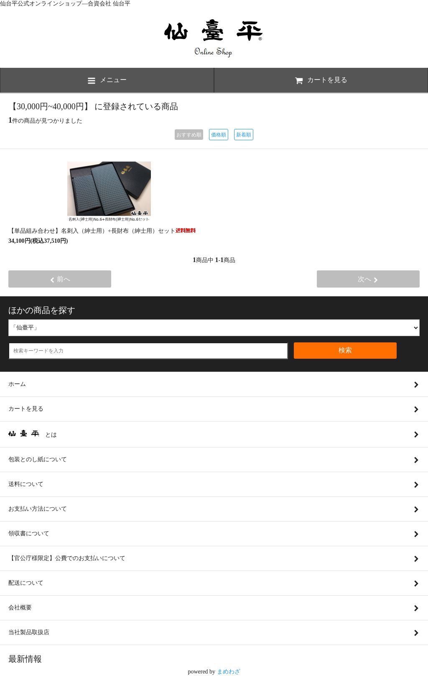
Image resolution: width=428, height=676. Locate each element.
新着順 (243, 135)
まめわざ (228, 671)
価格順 (218, 135)
